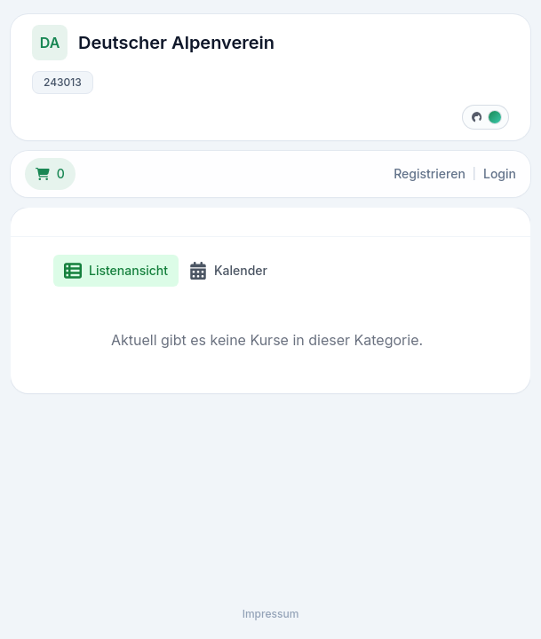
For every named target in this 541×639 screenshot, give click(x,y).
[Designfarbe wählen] (485, 117)
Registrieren (429, 173)
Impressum (271, 613)
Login (499, 173)
